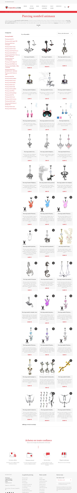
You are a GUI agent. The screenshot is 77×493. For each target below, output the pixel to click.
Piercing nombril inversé (10, 80)
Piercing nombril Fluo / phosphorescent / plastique (11, 70)
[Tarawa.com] (13, 7)
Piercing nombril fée (9, 95)
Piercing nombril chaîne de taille (11, 74)
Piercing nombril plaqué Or (11, 62)
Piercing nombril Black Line (11, 64)
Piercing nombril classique (10, 108)
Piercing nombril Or (9, 39)
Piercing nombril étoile (10, 86)
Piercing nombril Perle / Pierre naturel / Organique (11, 56)
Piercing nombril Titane (10, 46)
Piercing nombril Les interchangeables (9, 59)
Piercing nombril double (10, 82)
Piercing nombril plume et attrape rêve (10, 104)
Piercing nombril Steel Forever (11, 50)
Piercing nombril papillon (10, 88)
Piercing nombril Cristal (10, 48)
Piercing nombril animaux (10, 99)
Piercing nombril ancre (10, 97)
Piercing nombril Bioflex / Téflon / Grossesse (12, 67)
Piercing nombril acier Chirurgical (10, 44)
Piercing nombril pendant (10, 78)
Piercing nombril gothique (10, 93)
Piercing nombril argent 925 (11, 41)
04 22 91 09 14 (16, 1)
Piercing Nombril (9, 36)
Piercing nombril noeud (10, 101)
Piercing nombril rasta (10, 106)
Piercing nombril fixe (9, 76)
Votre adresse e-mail (60, 477)
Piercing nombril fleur (9, 90)
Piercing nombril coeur (10, 84)
